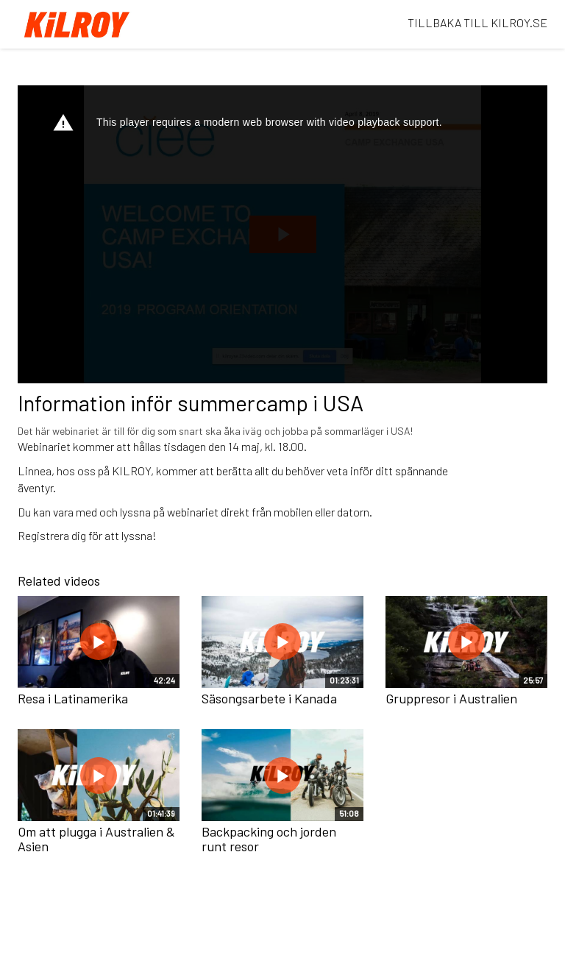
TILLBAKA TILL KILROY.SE (477, 22)
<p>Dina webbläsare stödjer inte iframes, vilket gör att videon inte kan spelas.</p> (282, 234)
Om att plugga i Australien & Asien (96, 838)
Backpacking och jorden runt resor (269, 838)
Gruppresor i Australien (451, 698)
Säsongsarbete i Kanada (269, 698)
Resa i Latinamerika (73, 698)
